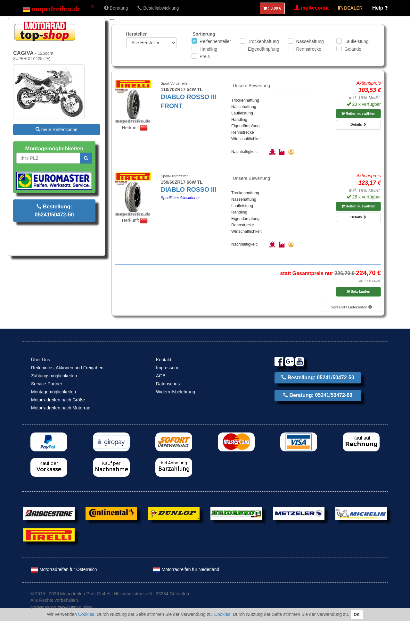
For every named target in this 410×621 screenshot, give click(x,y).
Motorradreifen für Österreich (63, 569)
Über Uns (40, 359)
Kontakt (163, 359)
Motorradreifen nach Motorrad (60, 407)
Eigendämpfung (263, 49)
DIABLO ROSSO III (188, 189)
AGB (161, 375)
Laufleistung (356, 41)
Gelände (352, 49)
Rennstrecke (308, 49)
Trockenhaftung (263, 41)
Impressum (167, 367)
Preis (205, 56)
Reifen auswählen (358, 113)
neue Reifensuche (57, 129)
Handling (208, 49)
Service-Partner (46, 383)
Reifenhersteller (215, 41)
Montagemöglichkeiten (53, 391)
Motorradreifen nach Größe (58, 399)
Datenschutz (168, 383)
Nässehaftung (310, 41)
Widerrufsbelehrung (175, 391)
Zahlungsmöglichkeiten (54, 375)
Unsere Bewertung (251, 85)
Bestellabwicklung (158, 8)
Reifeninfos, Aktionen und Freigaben (67, 367)
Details (358, 124)
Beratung (116, 8)
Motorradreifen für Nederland (186, 569)
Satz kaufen (358, 291)
